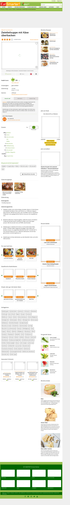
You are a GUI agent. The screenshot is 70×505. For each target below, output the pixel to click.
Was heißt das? (15, 82)
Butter (8, 135)
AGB (19, 492)
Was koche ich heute (8, 299)
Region (17, 314)
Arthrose (11, 337)
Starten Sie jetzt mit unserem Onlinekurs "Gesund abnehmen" (50, 160)
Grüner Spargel (53, 337)
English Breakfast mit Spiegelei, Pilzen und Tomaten (19, 374)
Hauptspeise (10, 334)
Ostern (3, 7)
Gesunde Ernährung (20, 7)
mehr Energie (23, 342)
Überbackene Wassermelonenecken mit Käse (54, 57)
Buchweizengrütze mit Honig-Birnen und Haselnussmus (33, 374)
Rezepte (10, 7)
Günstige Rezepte (23, 322)
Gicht (22, 334)
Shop (57, 7)
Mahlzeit (14, 331)
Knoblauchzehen (10, 148)
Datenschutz (28, 492)
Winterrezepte (34, 319)
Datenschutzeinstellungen (37, 492)
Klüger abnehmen (31, 7)
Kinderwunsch (29, 334)
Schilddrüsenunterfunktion (28, 340)
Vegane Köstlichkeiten (50, 285)
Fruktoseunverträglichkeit (14, 340)
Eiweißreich (8, 278)
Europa (22, 314)
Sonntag (30, 325)
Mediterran (4, 317)
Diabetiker (17, 334)
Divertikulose (5, 340)
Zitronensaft (9, 150)
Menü (33, 331)
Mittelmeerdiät (5, 351)
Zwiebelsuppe (5, 311)
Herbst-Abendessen (22, 317)
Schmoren (27, 311)
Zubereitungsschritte (6, 206)
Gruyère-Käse (9, 156)
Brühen (8, 331)
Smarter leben (42, 7)
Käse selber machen (46, 449)
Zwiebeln (4, 102)
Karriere (8, 492)
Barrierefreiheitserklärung (48, 492)
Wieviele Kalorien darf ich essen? (19, 94)
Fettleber (22, 337)
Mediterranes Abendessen (28, 351)
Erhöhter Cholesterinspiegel (8, 342)
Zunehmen (4, 345)
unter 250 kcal (11, 314)
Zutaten (3, 127)
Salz (7, 139)
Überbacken (33, 311)
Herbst (14, 317)
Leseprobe (43, 139)
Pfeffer (8, 141)
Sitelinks (12, 492)
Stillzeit (16, 337)
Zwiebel (4, 166)
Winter (19, 319)
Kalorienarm (27, 348)
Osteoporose (5, 337)
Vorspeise (4, 334)
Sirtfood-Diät (11, 345)
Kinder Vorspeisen (18, 348)
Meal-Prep (31, 299)
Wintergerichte (26, 319)
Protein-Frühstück (31, 278)
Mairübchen (52, 370)
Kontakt (16, 492)
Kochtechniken (13, 311)
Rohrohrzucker (10, 137)
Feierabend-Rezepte (13, 322)
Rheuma (27, 337)
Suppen (3, 331)
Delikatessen (5, 322)
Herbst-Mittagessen (32, 317)
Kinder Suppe (13, 354)
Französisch (28, 314)
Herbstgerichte (5, 319)
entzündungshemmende (15, 351)
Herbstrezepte (13, 319)
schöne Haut (30, 342)
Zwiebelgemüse (26, 328)
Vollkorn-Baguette (10, 152)
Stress (17, 342)
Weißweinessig (10, 145)
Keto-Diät (31, 258)
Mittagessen (20, 331)
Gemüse (19, 328)
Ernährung (4, 314)
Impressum (23, 492)
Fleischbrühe (9, 143)
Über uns (4, 492)
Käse (32, 328)
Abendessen (27, 331)
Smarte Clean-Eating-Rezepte (50, 264)
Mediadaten (56, 492)
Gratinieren (20, 311)
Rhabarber (52, 361)
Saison (10, 317)
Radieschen (52, 345)
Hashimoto (33, 337)
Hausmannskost (23, 325)
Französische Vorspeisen (7, 348)
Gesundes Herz (5, 354)
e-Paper (58, 139)
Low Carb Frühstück (8, 258)
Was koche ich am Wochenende (9, 328)
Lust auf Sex (18, 345)
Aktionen (51, 7)
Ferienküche (15, 325)
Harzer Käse (44, 422)
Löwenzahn (52, 353)
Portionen (33, 129)
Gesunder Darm (26, 345)
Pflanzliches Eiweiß (20, 278)
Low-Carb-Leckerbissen (50, 242)
